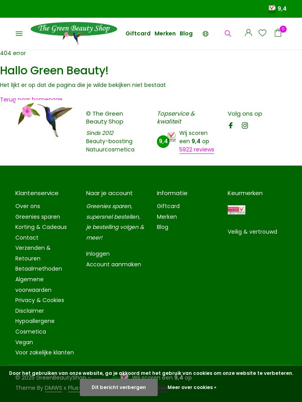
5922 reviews (196, 149)
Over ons (27, 206)
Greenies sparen (37, 217)
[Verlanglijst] (262, 33)
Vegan (24, 342)
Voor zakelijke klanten (44, 352)
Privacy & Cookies (39, 300)
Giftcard (138, 33)
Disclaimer (29, 311)
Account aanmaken (113, 264)
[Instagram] (245, 126)
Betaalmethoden (38, 269)
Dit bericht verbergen (119, 387)
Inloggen (98, 254)
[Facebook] (231, 126)
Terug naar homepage (31, 99)
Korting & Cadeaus (41, 227)
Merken (165, 33)
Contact (27, 238)
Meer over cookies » (192, 387)
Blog (186, 33)
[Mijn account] (248, 34)
